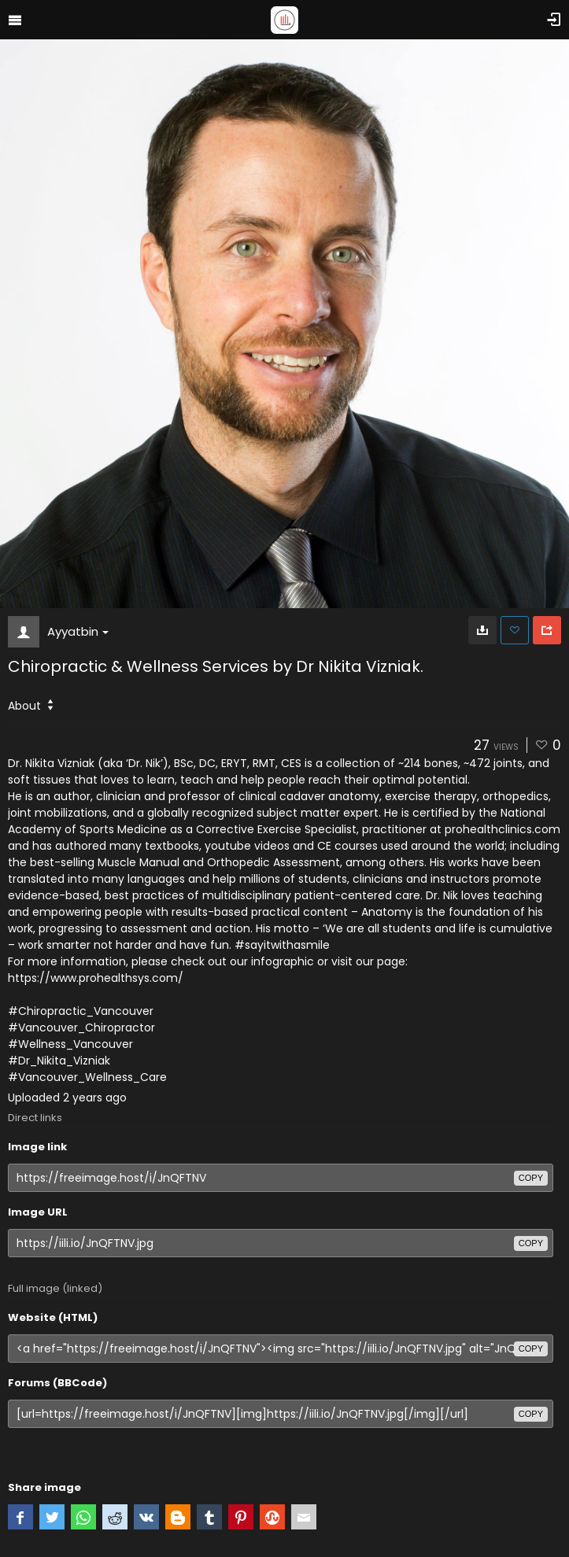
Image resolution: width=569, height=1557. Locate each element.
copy (531, 1178)
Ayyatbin (78, 631)
